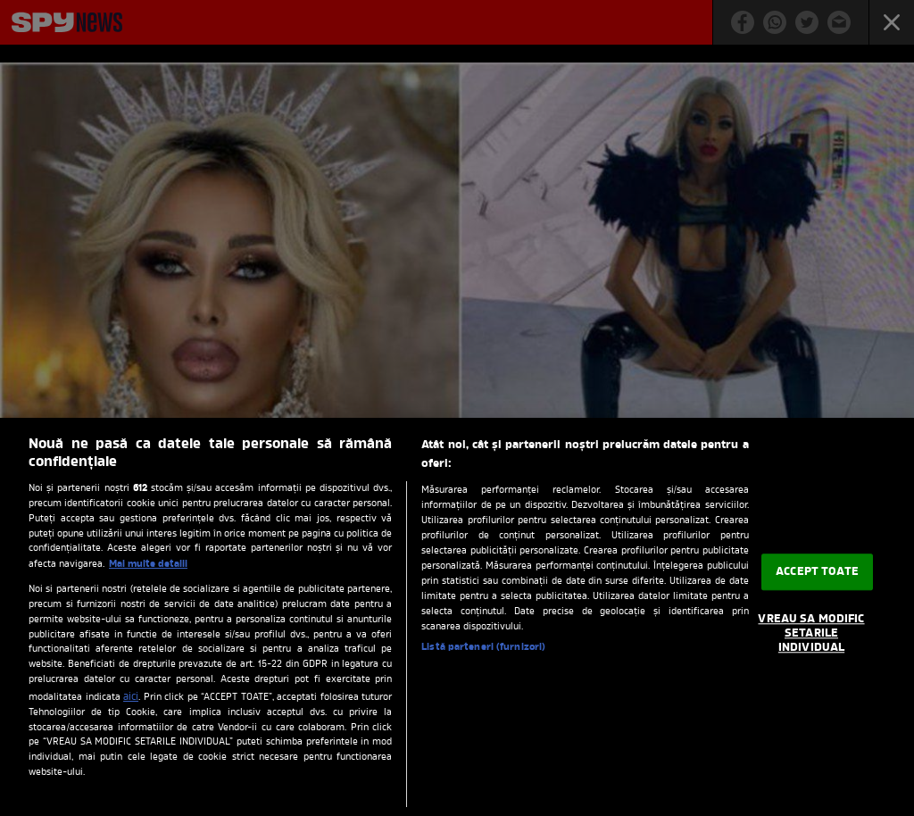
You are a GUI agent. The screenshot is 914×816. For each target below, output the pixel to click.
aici (130, 697)
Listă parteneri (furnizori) (483, 647)
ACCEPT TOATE (817, 571)
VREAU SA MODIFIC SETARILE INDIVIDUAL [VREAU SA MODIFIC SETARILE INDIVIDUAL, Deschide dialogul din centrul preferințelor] (811, 634)
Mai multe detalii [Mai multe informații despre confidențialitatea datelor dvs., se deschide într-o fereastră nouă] (148, 564)
